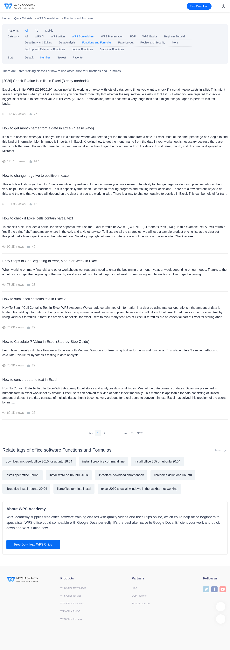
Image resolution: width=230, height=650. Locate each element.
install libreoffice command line (103, 461)
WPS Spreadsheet (48, 18)
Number (45, 57)
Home (6, 18)
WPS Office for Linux (71, 619)
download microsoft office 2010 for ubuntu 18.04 (39, 461)
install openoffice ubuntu (22, 475)
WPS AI (39, 36)
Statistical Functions (112, 49)
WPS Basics (149, 36)
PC (36, 30)
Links (134, 588)
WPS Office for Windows (73, 588)
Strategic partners (141, 603)
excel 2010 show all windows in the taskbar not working (139, 488)
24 (125, 433)
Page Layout (126, 42)
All (26, 30)
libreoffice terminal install (74, 488)
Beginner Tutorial (174, 36)
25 (132, 433)
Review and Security (152, 42)
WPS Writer (58, 36)
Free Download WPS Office (33, 544)
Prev (90, 433)
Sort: (11, 57)
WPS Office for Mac (70, 595)
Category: (14, 36)
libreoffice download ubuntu (173, 475)
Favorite (78, 57)
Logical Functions (82, 49)
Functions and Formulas (78, 18)
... (118, 433)
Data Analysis (67, 42)
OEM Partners (139, 595)
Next (140, 433)
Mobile (49, 30)
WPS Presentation (112, 36)
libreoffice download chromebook (121, 475)
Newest (61, 57)
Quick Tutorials (23, 18)
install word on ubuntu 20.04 (68, 475)
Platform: (13, 30)
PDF (133, 36)
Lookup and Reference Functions (45, 49)
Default (29, 57)
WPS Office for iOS (70, 611)
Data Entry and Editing (38, 42)
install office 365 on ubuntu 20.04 (157, 461)
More (175, 42)
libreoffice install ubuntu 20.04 (26, 488)
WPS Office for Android (72, 603)
